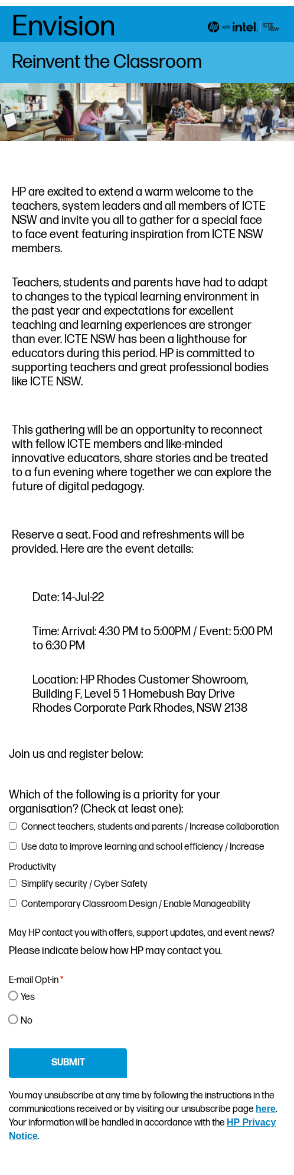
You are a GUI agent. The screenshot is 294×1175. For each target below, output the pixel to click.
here (266, 1109)
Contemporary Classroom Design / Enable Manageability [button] (135, 904)
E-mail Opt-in (36, 980)
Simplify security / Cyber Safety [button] (84, 884)
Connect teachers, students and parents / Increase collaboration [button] (150, 827)
